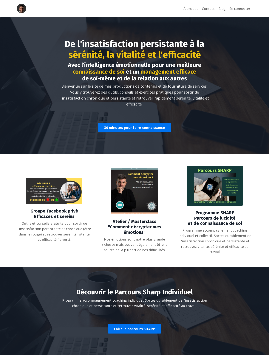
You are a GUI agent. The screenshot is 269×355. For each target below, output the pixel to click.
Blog (222, 8)
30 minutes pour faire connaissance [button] (134, 127)
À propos (190, 8)
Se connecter (239, 8)
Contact (208, 8)
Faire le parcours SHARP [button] (134, 329)
